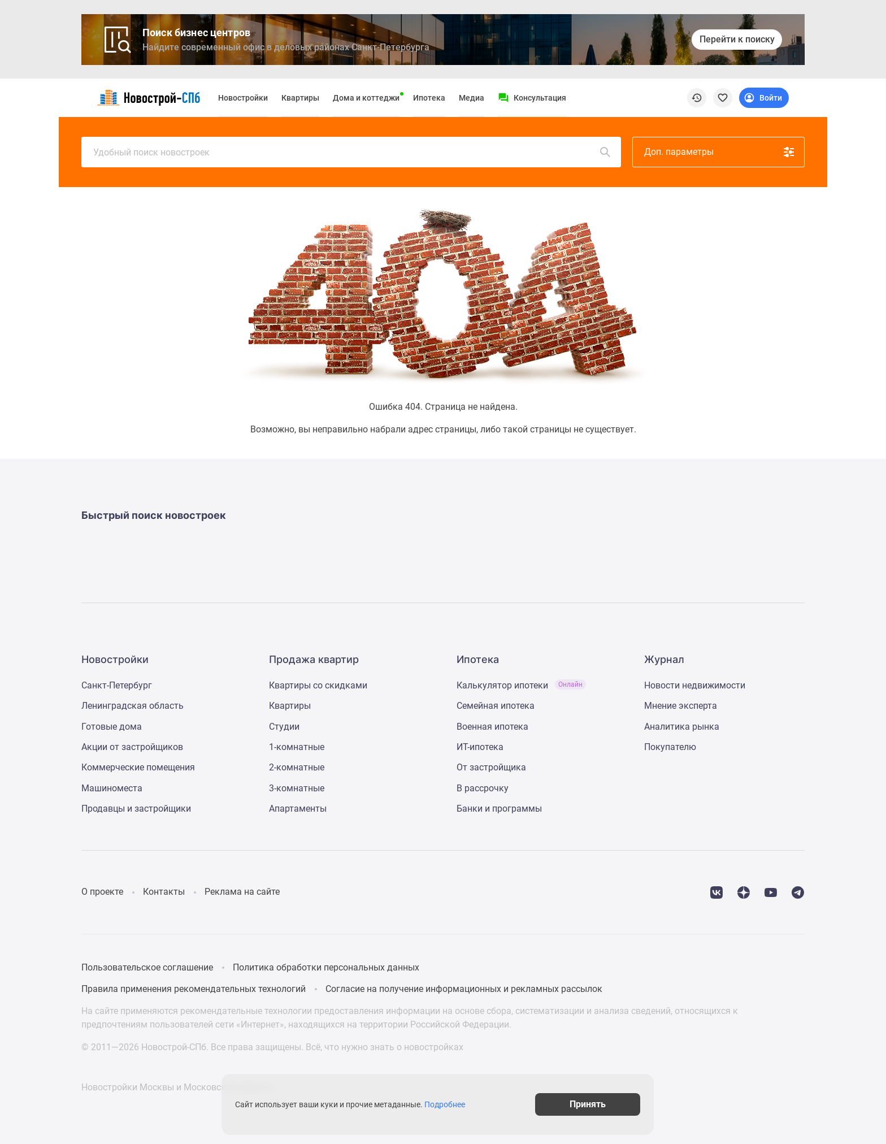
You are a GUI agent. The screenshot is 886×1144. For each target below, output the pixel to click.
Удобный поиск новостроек (352, 152)
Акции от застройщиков (132, 747)
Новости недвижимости (694, 685)
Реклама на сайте (242, 891)
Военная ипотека (492, 726)
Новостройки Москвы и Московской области (177, 1087)
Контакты (164, 891)
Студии (284, 726)
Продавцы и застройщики (136, 808)
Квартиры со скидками (318, 685)
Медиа (471, 97)
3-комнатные (296, 788)
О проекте (102, 891)
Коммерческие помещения (138, 767)
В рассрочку (483, 788)
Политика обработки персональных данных (326, 967)
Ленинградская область (132, 705)
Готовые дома (111, 726)
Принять (594, 1104)
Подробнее (448, 1104)
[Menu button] (532, 98)
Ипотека (429, 97)
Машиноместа (111, 788)
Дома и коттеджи (366, 97)
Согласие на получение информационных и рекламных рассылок (463, 988)
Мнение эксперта (680, 705)
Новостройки (243, 97)
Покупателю (670, 747)
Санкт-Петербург (116, 685)
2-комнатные (296, 767)
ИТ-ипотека (480, 747)
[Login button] (764, 98)
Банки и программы (499, 808)
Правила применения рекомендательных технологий (193, 988)
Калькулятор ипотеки (521, 685)
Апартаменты (298, 808)
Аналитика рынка (681, 726)
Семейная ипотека (496, 705)
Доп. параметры (720, 152)
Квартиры (300, 97)
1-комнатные (296, 747)
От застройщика (491, 767)
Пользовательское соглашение (147, 967)
